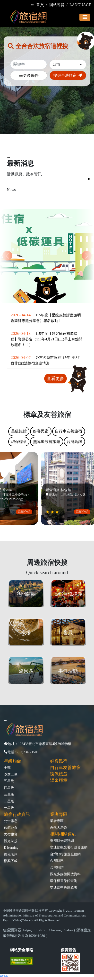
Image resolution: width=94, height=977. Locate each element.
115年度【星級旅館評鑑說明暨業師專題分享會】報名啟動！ (46, 318)
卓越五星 (10, 774)
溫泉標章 (59, 780)
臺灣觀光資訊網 (62, 841)
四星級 (9, 788)
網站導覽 (57, 5)
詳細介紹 (25, 512)
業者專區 (57, 821)
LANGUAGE (80, 5)
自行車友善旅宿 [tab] (68, 431)
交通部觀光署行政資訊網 (68, 847)
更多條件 (29, 75)
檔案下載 (10, 861)
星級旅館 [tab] (19, 431)
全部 (7, 767)
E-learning (11, 847)
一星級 (9, 808)
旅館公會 (10, 828)
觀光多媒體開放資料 (65, 874)
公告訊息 (10, 821)
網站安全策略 (21, 950)
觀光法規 (10, 841)
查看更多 (55, 378)
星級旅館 (12, 761)
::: (32, 5)
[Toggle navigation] (84, 17)
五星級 (9, 781)
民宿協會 (10, 834)
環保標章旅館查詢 (63, 881)
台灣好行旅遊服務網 (65, 854)
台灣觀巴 (57, 861)
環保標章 (59, 774)
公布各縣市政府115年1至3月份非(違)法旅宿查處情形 (46, 360)
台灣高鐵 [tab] (74, 442)
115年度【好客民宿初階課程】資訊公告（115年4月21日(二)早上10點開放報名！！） (46, 339)
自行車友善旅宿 (65, 767)
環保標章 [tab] (19, 442)
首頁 (40, 5)
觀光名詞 (10, 854)
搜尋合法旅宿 (67, 75)
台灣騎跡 (57, 867)
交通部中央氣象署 (63, 887)
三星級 (9, 794)
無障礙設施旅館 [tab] (46, 442)
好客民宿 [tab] (41, 431)
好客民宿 (59, 761)
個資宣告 (68, 950)
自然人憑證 (58, 828)
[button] (87, 255)
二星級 (9, 801)
